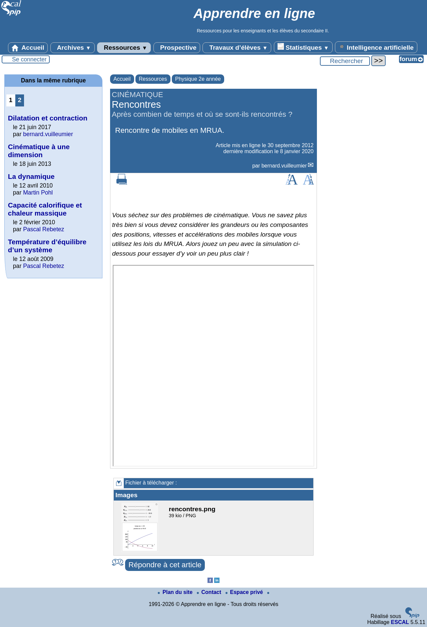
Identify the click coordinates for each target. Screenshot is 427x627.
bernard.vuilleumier (284, 166)
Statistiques (303, 47)
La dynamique (31, 176)
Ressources (124, 47)
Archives (72, 47)
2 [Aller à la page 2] (20, 99)
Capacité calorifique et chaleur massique (45, 209)
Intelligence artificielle (376, 47)
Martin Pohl (38, 192)
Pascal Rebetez (43, 229)
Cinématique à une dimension (39, 151)
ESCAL (400, 622)
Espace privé (245, 592)
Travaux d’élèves (237, 47)
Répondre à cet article (164, 565)
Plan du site (176, 592)
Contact (210, 592)
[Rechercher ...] (345, 61)
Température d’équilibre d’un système (47, 246)
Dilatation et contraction (47, 118)
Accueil (28, 47)
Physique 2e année (198, 79)
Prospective (176, 47)
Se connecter (29, 59)
